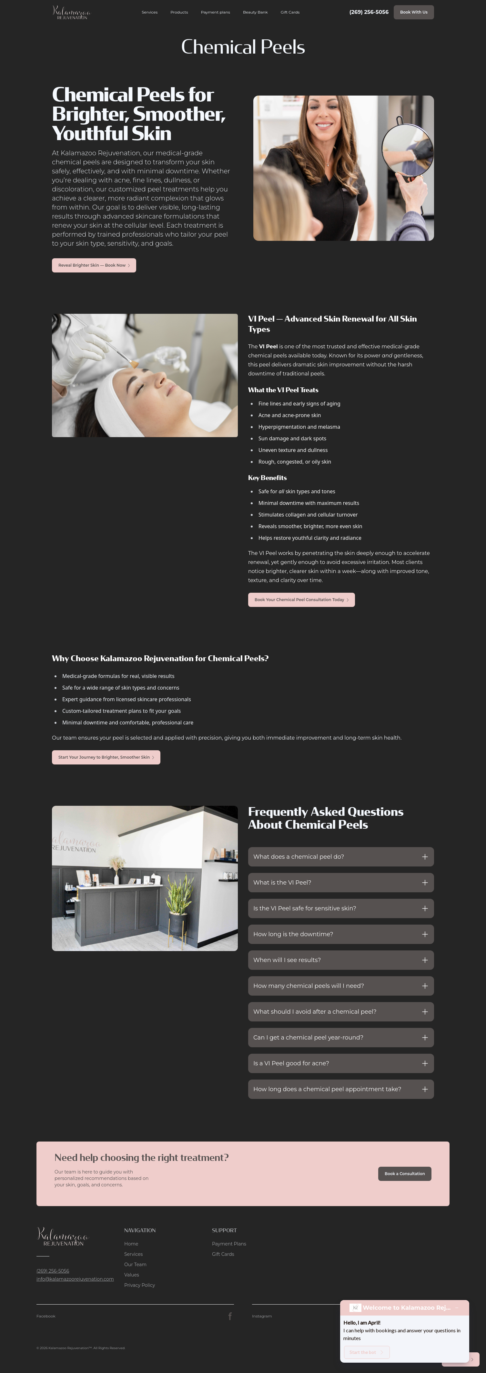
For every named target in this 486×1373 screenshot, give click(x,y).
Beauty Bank (255, 12)
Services (149, 12)
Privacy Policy (139, 1285)
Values (131, 1275)
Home (131, 1244)
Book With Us (414, 12)
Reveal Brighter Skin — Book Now (94, 265)
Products (179, 12)
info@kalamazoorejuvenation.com (75, 1279)
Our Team (135, 1264)
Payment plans (215, 12)
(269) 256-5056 (369, 12)
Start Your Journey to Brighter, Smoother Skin (106, 757)
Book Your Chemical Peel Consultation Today (302, 599)
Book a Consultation (405, 1173)
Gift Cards (290, 12)
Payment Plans (229, 1244)
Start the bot (366, 1352)
